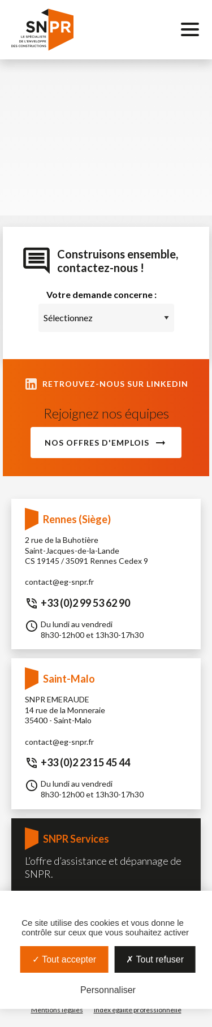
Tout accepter (64, 959)
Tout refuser (155, 959)
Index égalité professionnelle (137, 1010)
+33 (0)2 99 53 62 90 (85, 603)
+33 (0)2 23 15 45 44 (85, 762)
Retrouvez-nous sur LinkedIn (106, 384)
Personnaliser (108, 990)
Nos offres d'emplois (97, 442)
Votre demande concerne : (101, 294)
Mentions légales (57, 1010)
